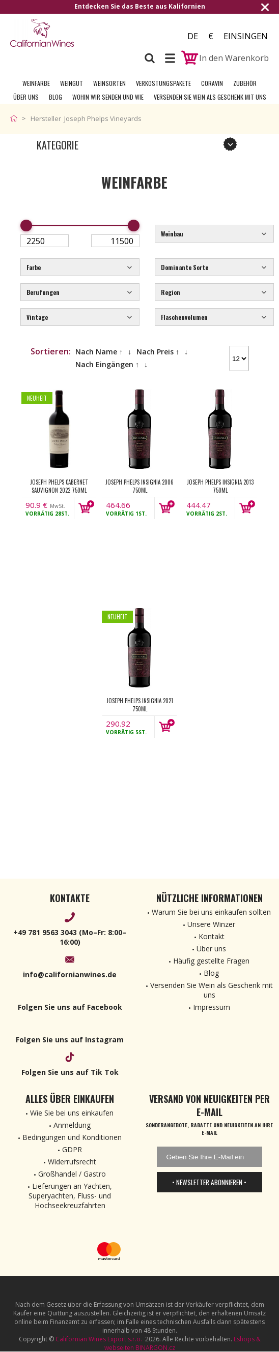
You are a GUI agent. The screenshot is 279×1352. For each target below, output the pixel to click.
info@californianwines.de (70, 974)
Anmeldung (72, 1125)
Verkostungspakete (163, 83)
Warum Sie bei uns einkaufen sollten (211, 912)
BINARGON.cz (155, 1347)
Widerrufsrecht (72, 1161)
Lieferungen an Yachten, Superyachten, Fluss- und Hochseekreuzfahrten (70, 1195)
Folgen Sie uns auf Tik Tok (70, 1072)
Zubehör (245, 83)
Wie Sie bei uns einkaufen (72, 1113)
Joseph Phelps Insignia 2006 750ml (139, 486)
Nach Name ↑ (99, 351)
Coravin (212, 83)
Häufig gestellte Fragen (211, 961)
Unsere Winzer (211, 924)
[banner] (66, 33)
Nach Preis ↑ (157, 351)
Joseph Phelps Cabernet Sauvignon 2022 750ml (59, 486)
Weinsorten (109, 83)
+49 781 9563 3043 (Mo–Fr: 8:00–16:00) (69, 937)
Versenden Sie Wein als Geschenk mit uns (210, 97)
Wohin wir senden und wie (108, 97)
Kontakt (212, 936)
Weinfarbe (36, 83)
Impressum (211, 1007)
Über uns (26, 97)
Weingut (71, 83)
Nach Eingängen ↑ (107, 364)
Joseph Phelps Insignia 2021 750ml (139, 705)
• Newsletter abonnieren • (209, 1182)
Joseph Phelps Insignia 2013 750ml (220, 486)
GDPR (72, 1149)
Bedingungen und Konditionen (72, 1137)
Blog (55, 97)
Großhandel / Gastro (72, 1174)
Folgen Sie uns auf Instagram (70, 1039)
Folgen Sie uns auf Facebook (70, 1007)
